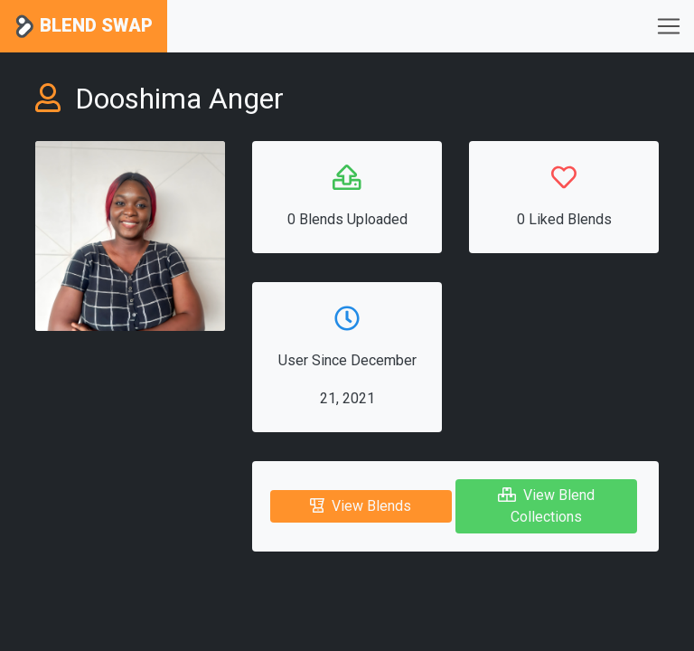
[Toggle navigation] (668, 26)
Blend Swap (83, 27)
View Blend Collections (546, 505)
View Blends (360, 505)
